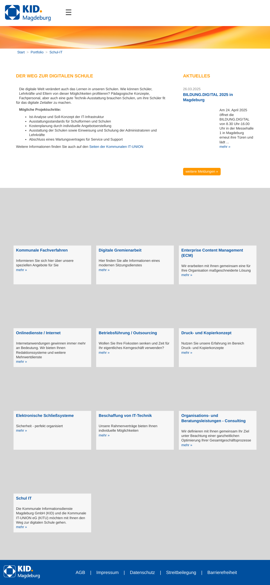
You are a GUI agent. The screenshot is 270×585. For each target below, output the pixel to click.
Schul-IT (55, 52)
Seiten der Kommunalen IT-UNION (116, 147)
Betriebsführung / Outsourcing (128, 333)
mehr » (224, 147)
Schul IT (24, 498)
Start (21, 52)
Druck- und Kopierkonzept (206, 333)
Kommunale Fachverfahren (42, 250)
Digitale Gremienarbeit (120, 250)
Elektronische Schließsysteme (45, 416)
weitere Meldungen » (202, 171)
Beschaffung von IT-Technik (125, 416)
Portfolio (37, 52)
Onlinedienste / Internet (38, 333)
